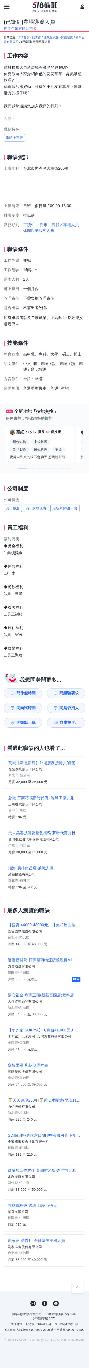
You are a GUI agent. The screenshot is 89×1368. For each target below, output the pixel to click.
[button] (22, 468)
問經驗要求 (69, 693)
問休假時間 (26, 693)
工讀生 (29, 225)
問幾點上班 (26, 722)
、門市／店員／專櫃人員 (57, 225)
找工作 (36, 37)
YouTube (56, 1303)
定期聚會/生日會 (64, 508)
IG (33, 1303)
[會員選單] (82, 6)
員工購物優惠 (36, 508)
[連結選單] (6, 6)
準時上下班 (14, 138)
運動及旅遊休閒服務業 (58, 37)
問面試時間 (26, 708)
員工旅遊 (13, 508)
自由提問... (69, 722)
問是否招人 (69, 708)
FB (44, 1303)
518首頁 (24, 37)
